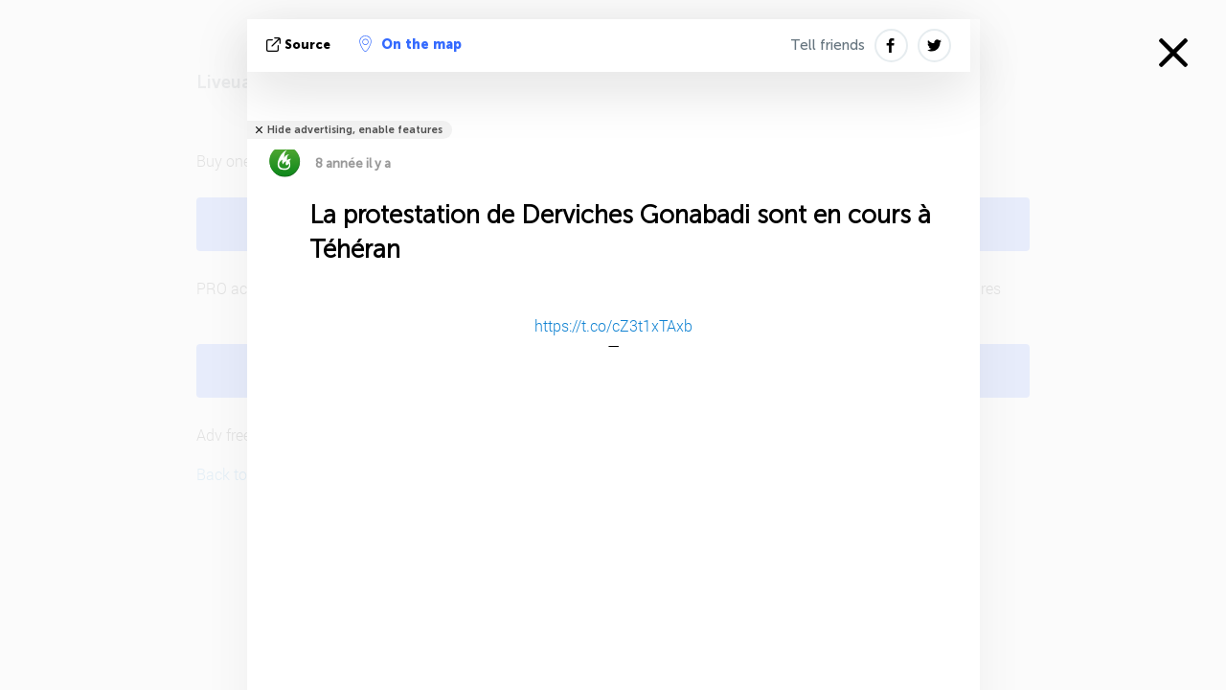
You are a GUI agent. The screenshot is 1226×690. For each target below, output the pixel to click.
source (300, 44)
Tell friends (827, 45)
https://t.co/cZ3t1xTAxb (613, 325)
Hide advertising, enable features (355, 130)
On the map (410, 44)
